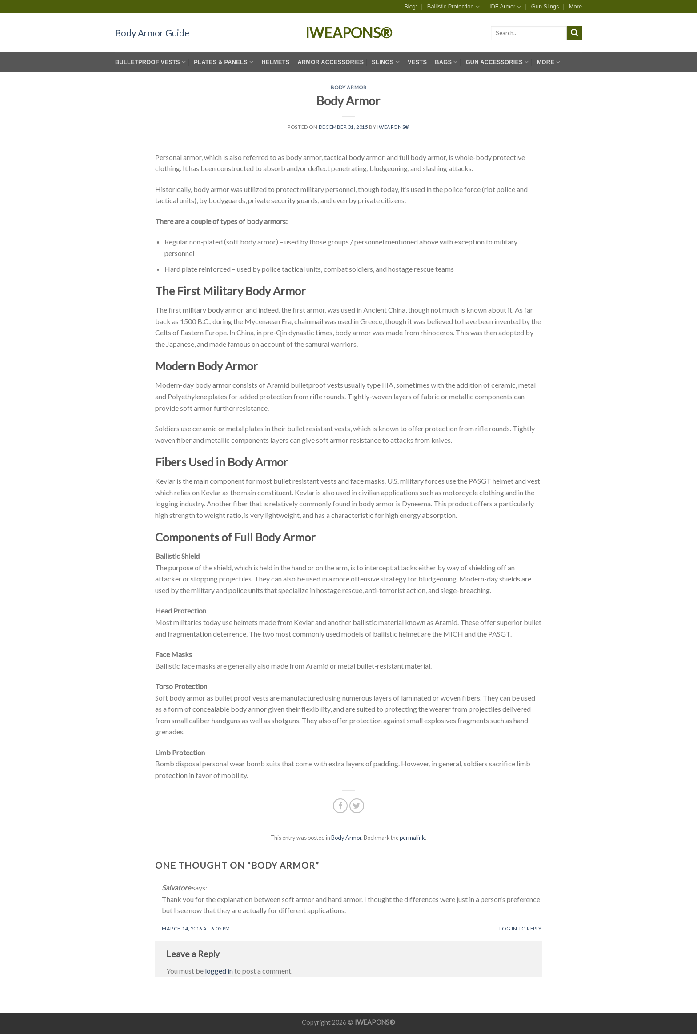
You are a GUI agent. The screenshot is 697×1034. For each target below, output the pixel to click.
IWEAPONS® (348, 33)
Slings (386, 62)
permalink (412, 837)
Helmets (275, 62)
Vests (417, 62)
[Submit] (574, 33)
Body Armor (349, 87)
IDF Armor (505, 7)
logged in (219, 970)
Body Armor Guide (152, 33)
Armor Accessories (330, 62)
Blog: (410, 6)
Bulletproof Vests (150, 62)
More (575, 6)
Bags (446, 62)
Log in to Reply (520, 928)
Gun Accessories (497, 62)
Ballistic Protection (453, 7)
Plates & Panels (223, 62)
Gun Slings (545, 6)
